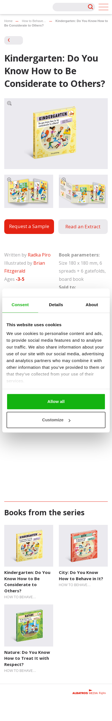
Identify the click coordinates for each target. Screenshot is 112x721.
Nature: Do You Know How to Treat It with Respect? (27, 658)
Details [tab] (56, 304)
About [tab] (92, 304)
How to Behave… (34, 21)
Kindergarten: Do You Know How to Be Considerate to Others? (27, 581)
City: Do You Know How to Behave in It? (81, 575)
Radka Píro (39, 255)
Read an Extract (82, 226)
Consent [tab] (20, 304)
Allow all (56, 401)
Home (8, 21)
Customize (56, 419)
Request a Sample (29, 226)
